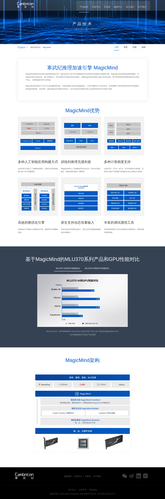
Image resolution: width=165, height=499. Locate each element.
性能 (134, 47)
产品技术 (81, 5)
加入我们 (129, 5)
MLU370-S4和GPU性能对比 (68, 268)
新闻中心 (117, 5)
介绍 (114, 47)
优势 (124, 47)
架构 (143, 47)
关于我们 (142, 5)
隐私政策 (93, 490)
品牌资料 (68, 476)
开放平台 (94, 5)
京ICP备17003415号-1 (106, 494)
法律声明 (82, 490)
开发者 (105, 5)
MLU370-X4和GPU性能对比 (97, 268)
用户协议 (72, 490)
